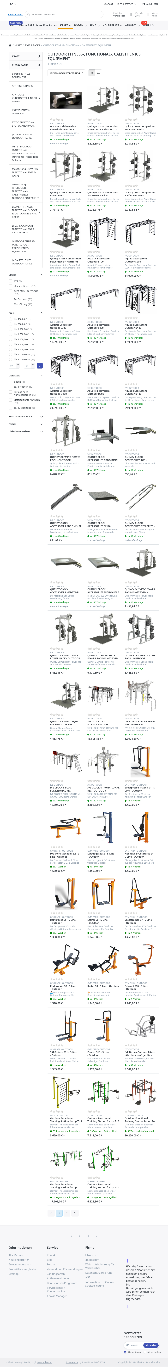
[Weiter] (75, 1213)
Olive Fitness (15, 14)
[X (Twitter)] (79, 1235)
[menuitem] (13, 25)
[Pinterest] (96, 1235)
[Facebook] (71, 1235)
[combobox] (13, 4)
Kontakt (108, 4)
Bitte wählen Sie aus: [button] (21, 416)
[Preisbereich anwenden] (40, 366)
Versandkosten (44, 1362)
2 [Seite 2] (67, 1213)
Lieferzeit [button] (14, 375)
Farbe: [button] (12, 423)
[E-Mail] (133, 1345)
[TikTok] (88, 1235)
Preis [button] (11, 312)
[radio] (92, 72)
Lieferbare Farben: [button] (19, 431)
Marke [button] (12, 274)
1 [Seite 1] (59, 1213)
